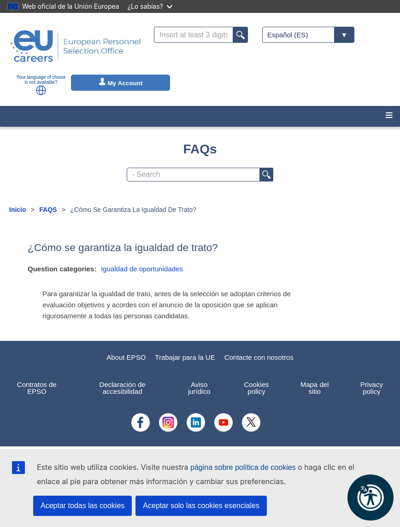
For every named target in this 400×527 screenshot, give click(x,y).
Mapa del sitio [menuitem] (314, 388)
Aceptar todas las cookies (82, 505)
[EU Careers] (75, 46)
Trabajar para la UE (185, 357)
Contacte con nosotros (259, 357)
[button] (41, 90)
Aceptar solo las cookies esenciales (201, 505)
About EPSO (126, 357)
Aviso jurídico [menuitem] (199, 388)
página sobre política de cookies (243, 467)
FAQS (48, 209)
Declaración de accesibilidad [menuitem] (123, 388)
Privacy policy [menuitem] (371, 388)
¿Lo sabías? (150, 6)
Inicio (17, 209)
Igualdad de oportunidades (142, 269)
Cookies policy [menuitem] (256, 388)
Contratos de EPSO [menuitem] (37, 388)
